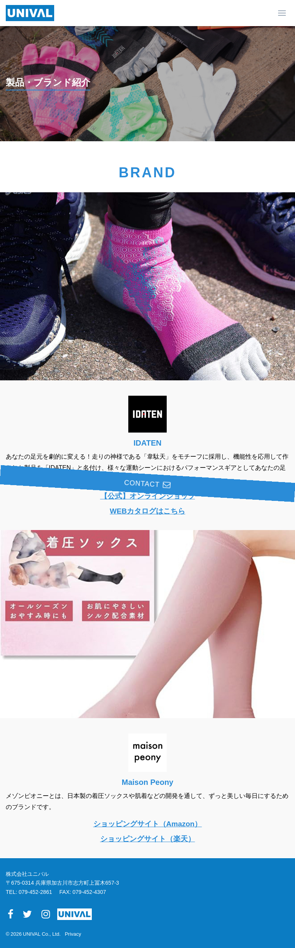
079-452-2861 (35, 892)
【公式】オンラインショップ (147, 496)
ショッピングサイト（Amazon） (147, 823)
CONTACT (283, 424)
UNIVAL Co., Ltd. (42, 934)
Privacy (73, 934)
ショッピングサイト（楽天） (147, 838)
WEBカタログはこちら (147, 511)
